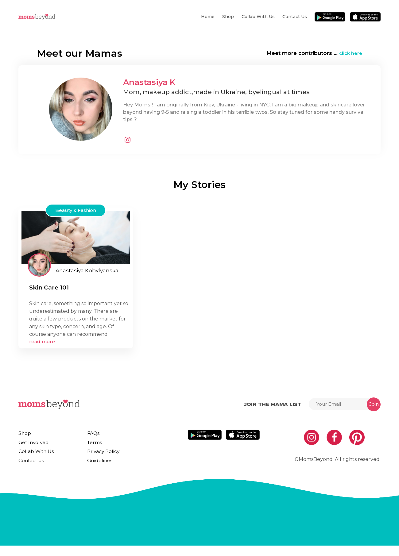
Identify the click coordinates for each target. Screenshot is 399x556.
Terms (91, 445)
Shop (228, 16)
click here (349, 53)
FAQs (90, 433)
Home (208, 16)
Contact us (294, 16)
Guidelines (96, 468)
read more (42, 341)
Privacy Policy (99, 456)
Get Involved (32, 445)
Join (374, 404)
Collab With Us (258, 16)
